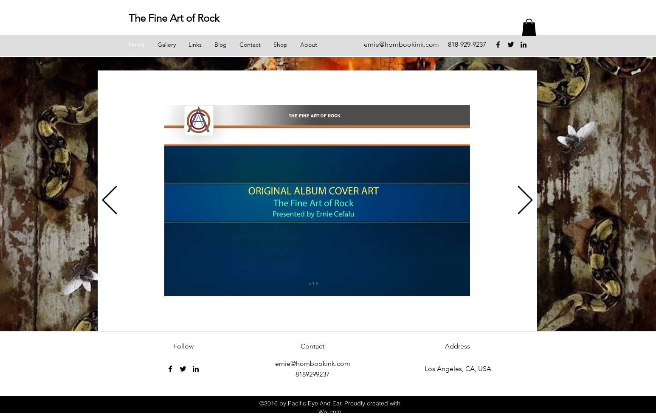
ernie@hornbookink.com (401, 44)
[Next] (525, 200)
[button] (529, 27)
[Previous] (109, 200)
